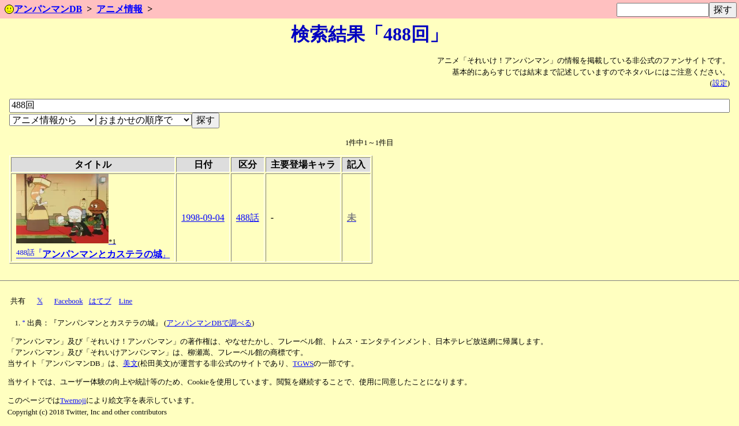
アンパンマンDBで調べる (209, 323)
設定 (719, 83)
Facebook (68, 301)
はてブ (100, 301)
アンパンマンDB (43, 9)
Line (125, 301)
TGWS (303, 364)
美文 (130, 364)
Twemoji (73, 401)
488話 (247, 218)
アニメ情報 (119, 9)
